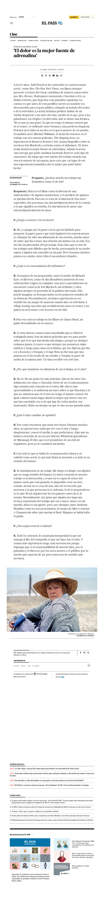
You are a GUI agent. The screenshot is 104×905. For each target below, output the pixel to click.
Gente (23, 666)
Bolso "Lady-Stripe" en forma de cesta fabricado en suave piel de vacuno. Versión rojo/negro (83, 855)
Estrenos (65, 40)
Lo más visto (15, 795)
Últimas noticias (75, 40)
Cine (13, 34)
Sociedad (35, 666)
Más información (20, 677)
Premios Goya (22, 40)
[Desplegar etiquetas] (88, 665)
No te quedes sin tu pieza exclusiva (80, 867)
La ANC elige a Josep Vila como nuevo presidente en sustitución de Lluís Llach (47, 769)
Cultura (13, 40)
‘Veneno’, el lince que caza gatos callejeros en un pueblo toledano (35, 811)
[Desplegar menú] (12, 23)
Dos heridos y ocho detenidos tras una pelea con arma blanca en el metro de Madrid (49, 780)
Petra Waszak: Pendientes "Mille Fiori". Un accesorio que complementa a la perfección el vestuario (83, 844)
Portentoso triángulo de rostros (19, 183)
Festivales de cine (46, 40)
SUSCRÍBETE (74, 17)
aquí (62, 677)
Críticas (57, 40)
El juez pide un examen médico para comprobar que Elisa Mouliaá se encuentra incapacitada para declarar (51, 816)
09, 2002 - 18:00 (56, 69)
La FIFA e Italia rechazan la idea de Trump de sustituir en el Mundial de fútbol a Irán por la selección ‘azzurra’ (51, 807)
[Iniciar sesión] (87, 17)
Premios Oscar (33, 40)
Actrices (16, 666)
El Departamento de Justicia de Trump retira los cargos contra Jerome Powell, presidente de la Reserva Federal (52, 820)
